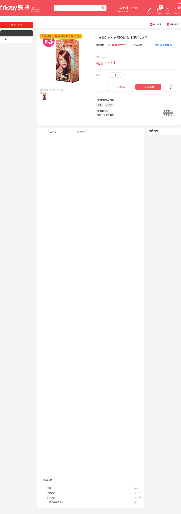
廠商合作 (134, 8)
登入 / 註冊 (176, 3)
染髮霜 (109, 105)
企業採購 (123, 8)
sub (4, 39)
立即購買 (120, 87)
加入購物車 (148, 87)
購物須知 (47, 480)
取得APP (35, 8)
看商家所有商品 (163, 45)
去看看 (168, 111)
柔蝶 (99, 105)
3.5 (109, 45)
